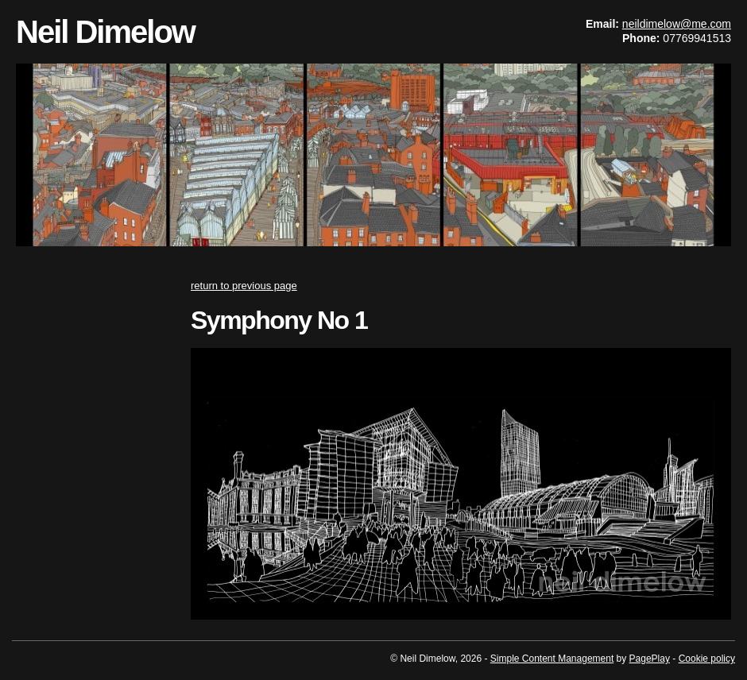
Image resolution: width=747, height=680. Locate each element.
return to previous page (244, 286)
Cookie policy (707, 658)
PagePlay (649, 658)
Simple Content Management (551, 658)
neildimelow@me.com (676, 23)
